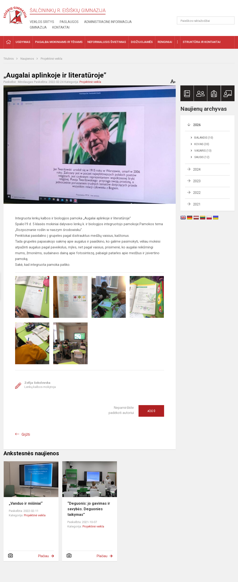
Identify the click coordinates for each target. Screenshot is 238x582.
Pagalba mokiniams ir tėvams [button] (59, 42)
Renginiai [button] (165, 42)
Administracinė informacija (108, 22)
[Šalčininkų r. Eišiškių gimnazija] (15, 14)
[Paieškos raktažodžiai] (206, 20)
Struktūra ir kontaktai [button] (202, 42)
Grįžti (26, 434)
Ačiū (151, 410)
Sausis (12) (201, 157)
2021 (197, 204)
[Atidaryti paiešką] (229, 20)
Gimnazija (38, 27)
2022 (197, 193)
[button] (203, 10)
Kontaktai (60, 27)
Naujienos (27, 58)
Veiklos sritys (42, 22)
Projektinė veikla (51, 58)
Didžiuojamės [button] (142, 42)
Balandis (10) (203, 137)
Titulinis (8, 58)
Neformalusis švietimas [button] (106, 42)
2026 (197, 125)
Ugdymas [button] (23, 42)
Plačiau (43, 556)
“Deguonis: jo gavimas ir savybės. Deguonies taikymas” (88, 509)
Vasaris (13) (203, 150)
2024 (197, 169)
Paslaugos (69, 22)
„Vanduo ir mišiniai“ (26, 503)
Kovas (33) (201, 144)
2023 (197, 181)
